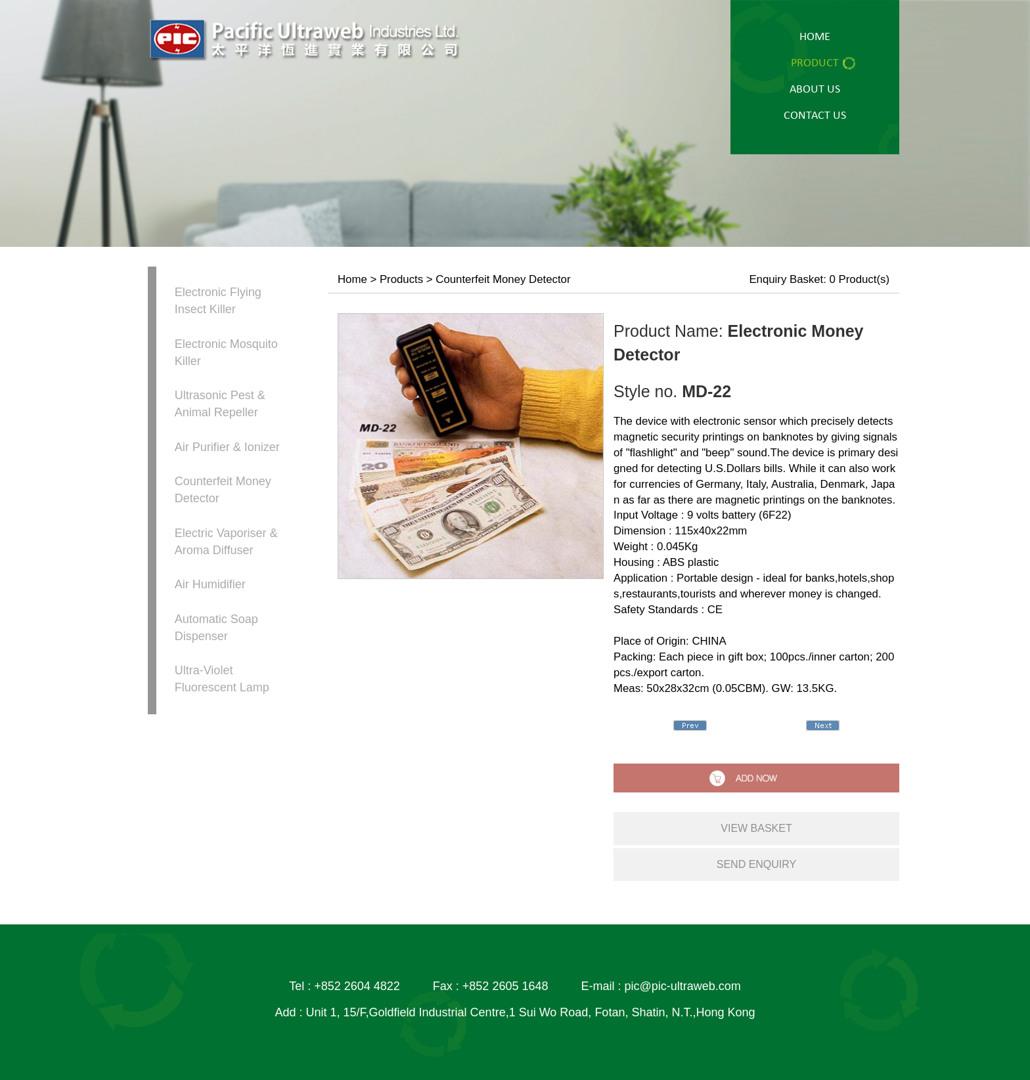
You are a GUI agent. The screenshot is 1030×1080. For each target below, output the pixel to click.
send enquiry (757, 864)
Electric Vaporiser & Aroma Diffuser (226, 542)
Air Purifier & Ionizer (227, 447)
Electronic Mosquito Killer (226, 352)
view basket (756, 828)
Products (401, 279)
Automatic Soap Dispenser (216, 628)
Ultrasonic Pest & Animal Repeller (220, 404)
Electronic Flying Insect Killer (218, 301)
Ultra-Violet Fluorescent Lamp (222, 679)
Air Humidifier (210, 584)
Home (352, 279)
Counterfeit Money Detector (223, 490)
